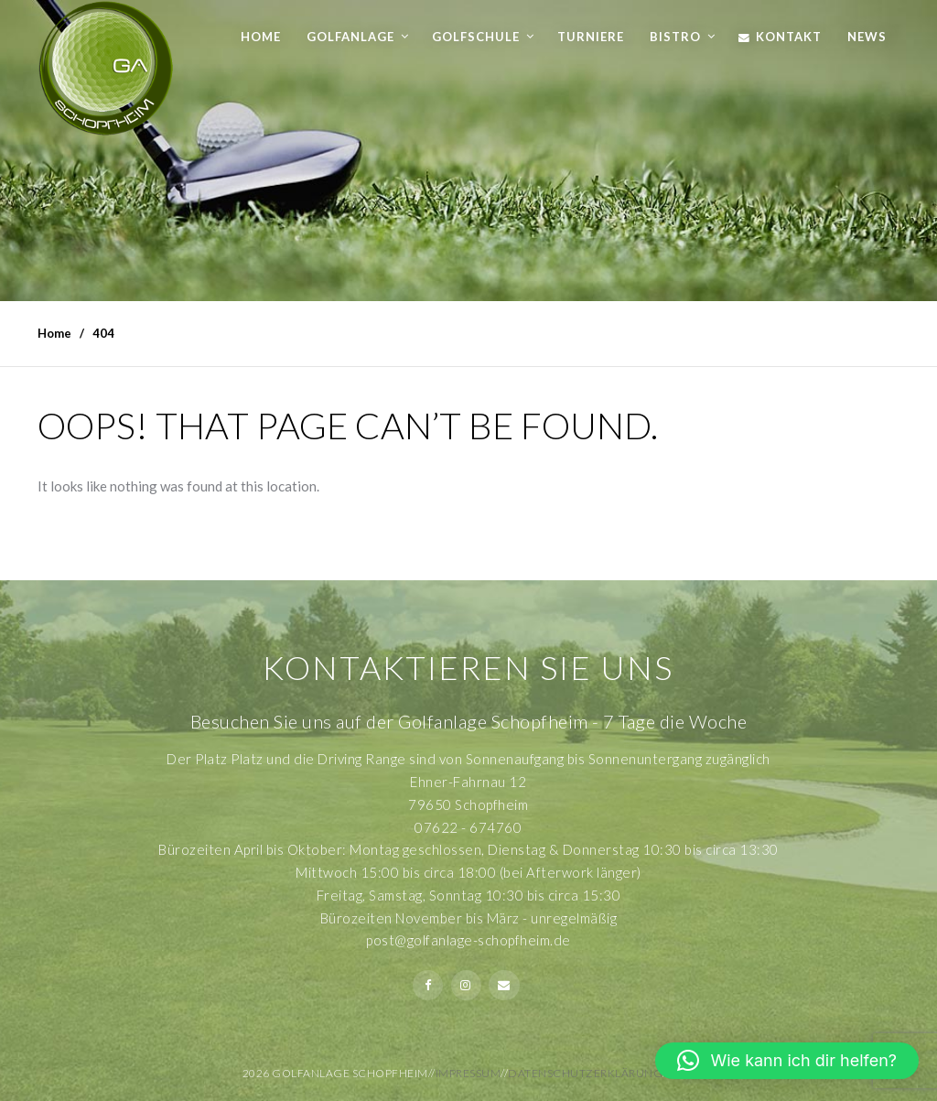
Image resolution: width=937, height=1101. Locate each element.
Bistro (675, 36)
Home (261, 36)
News (867, 36)
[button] (787, 1060)
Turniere (590, 36)
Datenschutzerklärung (585, 1073)
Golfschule (476, 36)
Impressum (468, 1073)
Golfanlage (350, 36)
